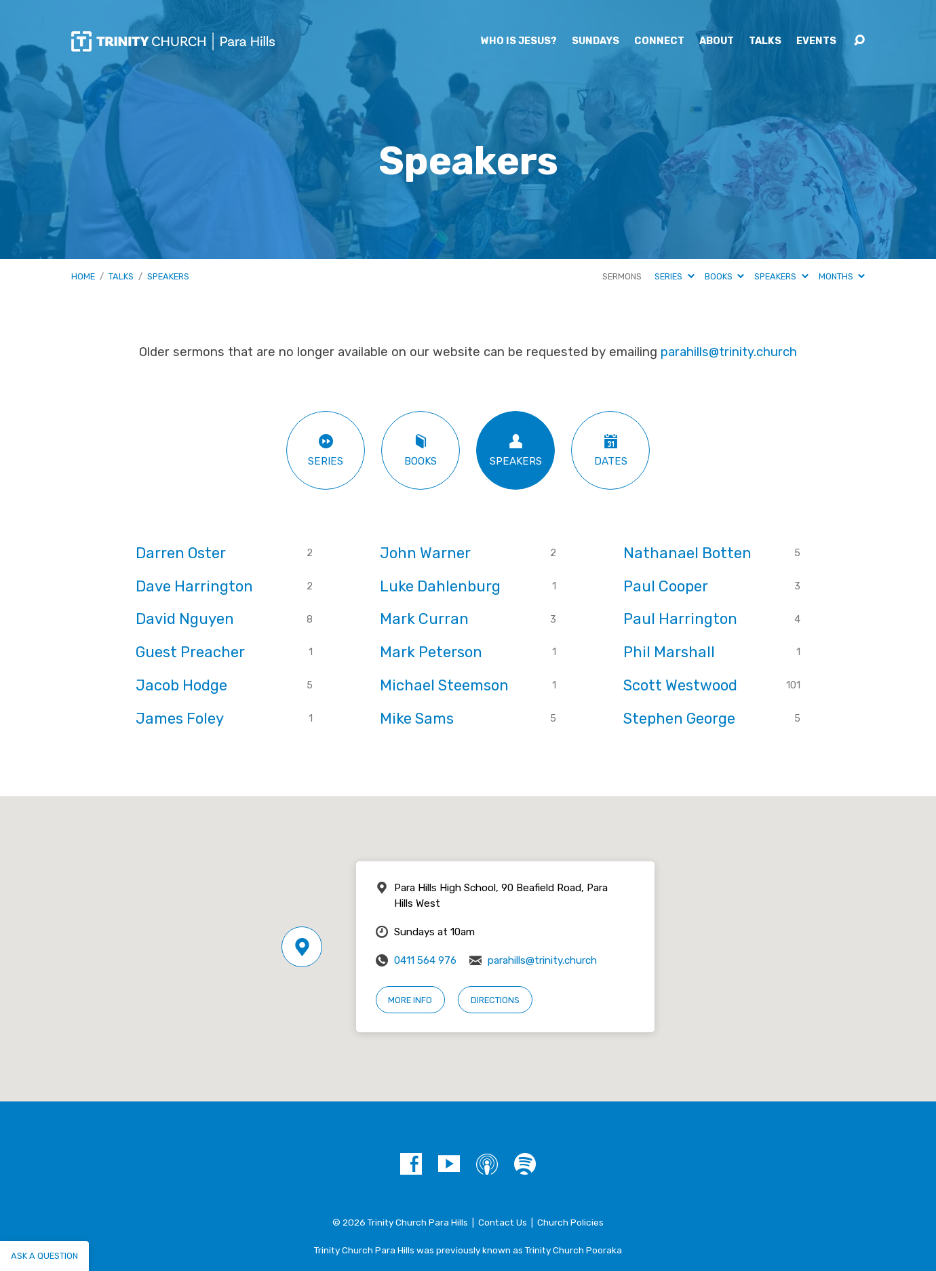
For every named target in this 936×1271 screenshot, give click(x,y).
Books (724, 276)
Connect (659, 41)
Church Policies (570, 1222)
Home (83, 276)
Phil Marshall (669, 652)
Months (842, 276)
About (716, 41)
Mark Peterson (431, 652)
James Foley (180, 718)
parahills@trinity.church (729, 352)
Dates (610, 450)
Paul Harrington (680, 619)
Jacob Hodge (181, 685)
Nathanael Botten (687, 553)
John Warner (425, 553)
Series (674, 276)
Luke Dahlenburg (440, 586)
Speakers (168, 276)
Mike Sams (417, 718)
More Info (410, 1000)
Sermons (622, 276)
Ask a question (44, 1256)
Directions (495, 1000)
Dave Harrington (194, 586)
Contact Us (502, 1222)
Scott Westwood (680, 685)
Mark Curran (424, 619)
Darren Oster (181, 553)
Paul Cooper (665, 586)
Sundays (595, 41)
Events (816, 41)
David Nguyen (185, 619)
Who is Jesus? (519, 41)
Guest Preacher (190, 652)
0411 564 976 (425, 960)
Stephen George (679, 718)
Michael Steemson (444, 685)
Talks (765, 41)
